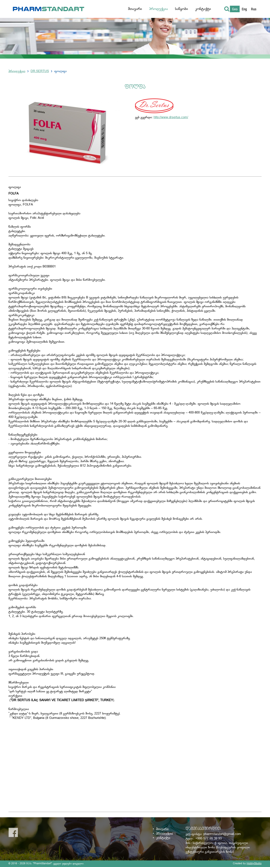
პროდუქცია (16, 71)
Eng (244, 9)
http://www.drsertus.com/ (171, 117)
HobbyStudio (254, 863)
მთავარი (162, 829)
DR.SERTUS (40, 71)
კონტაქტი (163, 838)
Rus (253, 9)
